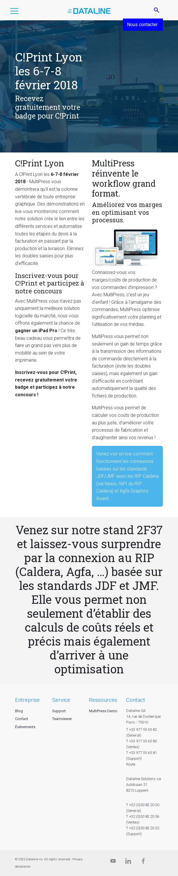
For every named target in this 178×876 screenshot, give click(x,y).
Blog (19, 711)
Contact (21, 719)
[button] (14, 12)
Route (130, 764)
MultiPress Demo (103, 711)
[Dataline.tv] (113, 862)
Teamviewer (62, 719)
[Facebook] (143, 862)
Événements (25, 727)
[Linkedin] (128, 862)
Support (59, 711)
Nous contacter (143, 24)
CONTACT (135, 700)
